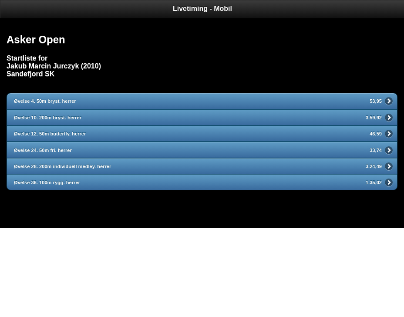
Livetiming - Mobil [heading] (202, 8)
